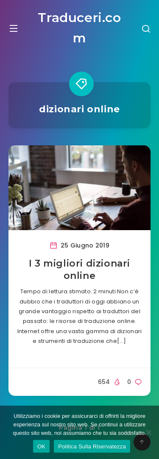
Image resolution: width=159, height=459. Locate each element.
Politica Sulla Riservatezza (92, 446)
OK (41, 446)
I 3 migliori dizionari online (79, 270)
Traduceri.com (79, 28)
